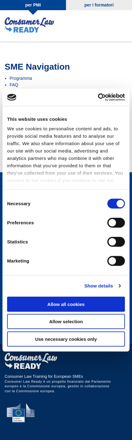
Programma (21, 78)
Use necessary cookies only (66, 338)
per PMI (33, 4)
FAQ (14, 84)
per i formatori (99, 4)
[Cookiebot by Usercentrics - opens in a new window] (98, 97)
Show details (99, 285)
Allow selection (66, 321)
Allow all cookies (66, 304)
